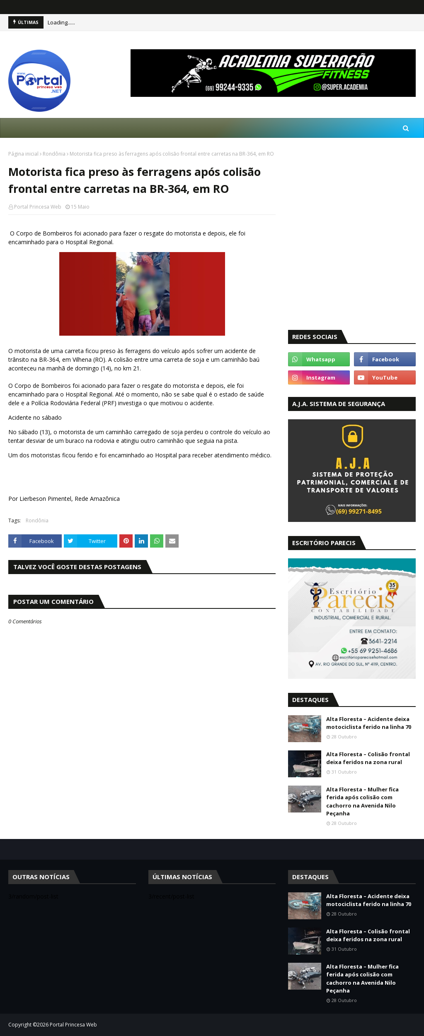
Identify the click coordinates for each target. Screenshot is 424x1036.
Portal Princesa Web (37, 206)
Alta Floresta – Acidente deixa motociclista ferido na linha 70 (368, 723)
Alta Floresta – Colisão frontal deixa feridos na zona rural (368, 758)
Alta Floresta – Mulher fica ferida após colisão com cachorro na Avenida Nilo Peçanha (362, 801)
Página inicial (23, 153)
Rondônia (54, 153)
